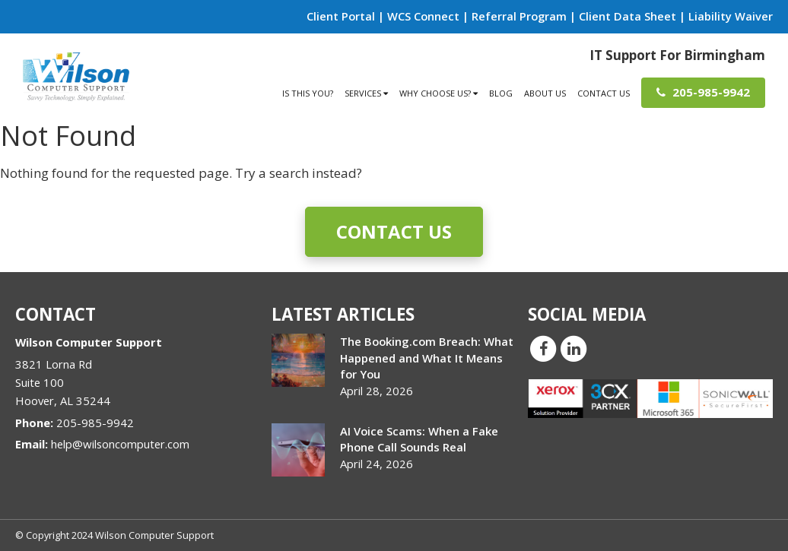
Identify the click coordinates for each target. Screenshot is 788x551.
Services (366, 93)
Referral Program (519, 16)
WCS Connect (423, 16)
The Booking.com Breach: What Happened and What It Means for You (426, 357)
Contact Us (603, 93)
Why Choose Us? (438, 93)
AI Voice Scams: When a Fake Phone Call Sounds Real (419, 438)
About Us (545, 93)
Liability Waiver (730, 16)
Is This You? (307, 93)
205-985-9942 (703, 92)
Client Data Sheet (627, 16)
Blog (501, 93)
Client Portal (341, 16)
